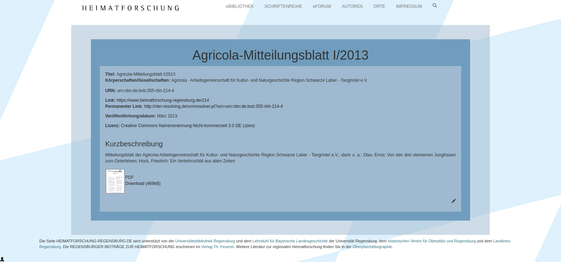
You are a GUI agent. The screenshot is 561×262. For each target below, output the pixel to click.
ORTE (379, 6)
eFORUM (322, 6)
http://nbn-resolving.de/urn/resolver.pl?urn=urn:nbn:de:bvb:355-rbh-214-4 (213, 106)
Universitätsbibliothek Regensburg (205, 241)
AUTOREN (352, 6)
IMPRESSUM (409, 6)
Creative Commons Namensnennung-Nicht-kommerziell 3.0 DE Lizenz (188, 125)
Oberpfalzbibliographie (372, 247)
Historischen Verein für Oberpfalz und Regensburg (432, 241)
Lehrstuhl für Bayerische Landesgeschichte (290, 241)
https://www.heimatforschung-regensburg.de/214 (163, 100)
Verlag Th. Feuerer (217, 247)
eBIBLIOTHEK (240, 6)
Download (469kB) (143, 183)
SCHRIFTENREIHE (283, 6)
